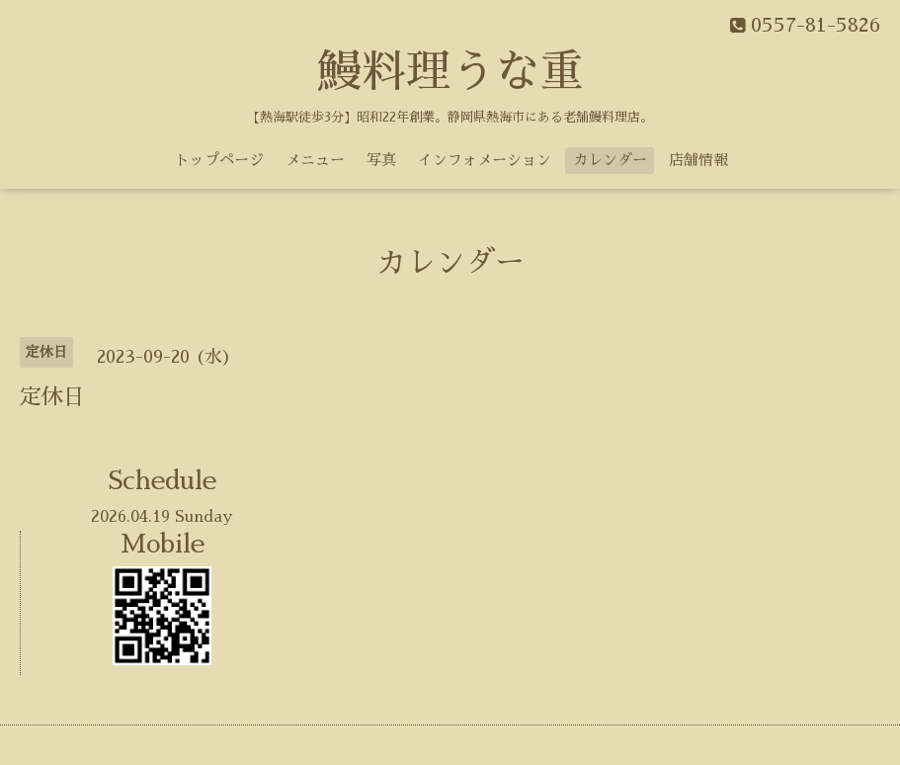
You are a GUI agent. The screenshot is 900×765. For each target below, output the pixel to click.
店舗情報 (698, 159)
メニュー (315, 159)
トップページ (219, 159)
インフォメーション (484, 159)
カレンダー (610, 159)
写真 (381, 159)
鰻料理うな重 (450, 71)
